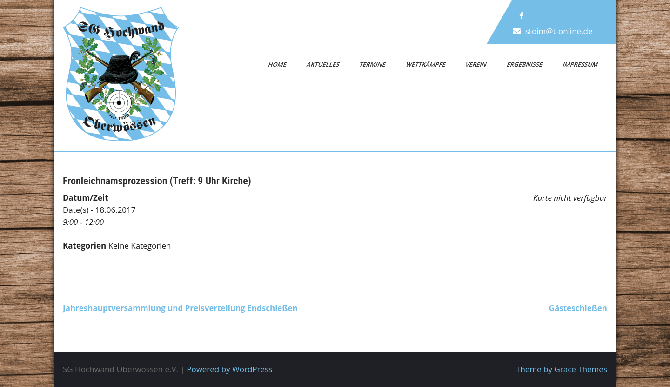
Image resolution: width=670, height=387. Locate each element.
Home (277, 64)
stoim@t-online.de (559, 31)
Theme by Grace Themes (561, 369)
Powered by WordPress (229, 369)
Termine (373, 64)
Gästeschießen (578, 308)
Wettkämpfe (425, 64)
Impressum (580, 64)
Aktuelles (323, 64)
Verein (476, 64)
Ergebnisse (524, 64)
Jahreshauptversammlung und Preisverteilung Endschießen (180, 308)
